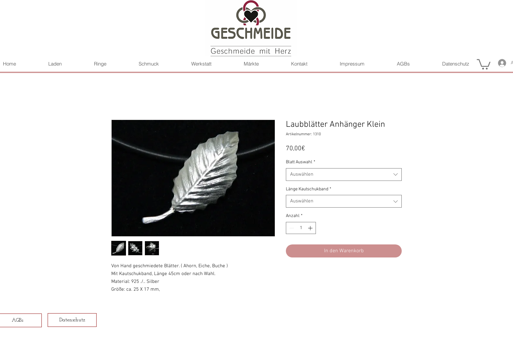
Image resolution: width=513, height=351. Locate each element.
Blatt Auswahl (300, 162)
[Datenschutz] (72, 320)
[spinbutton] (301, 228)
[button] (483, 63)
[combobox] (344, 174)
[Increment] (311, 228)
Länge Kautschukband (308, 189)
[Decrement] (291, 228)
